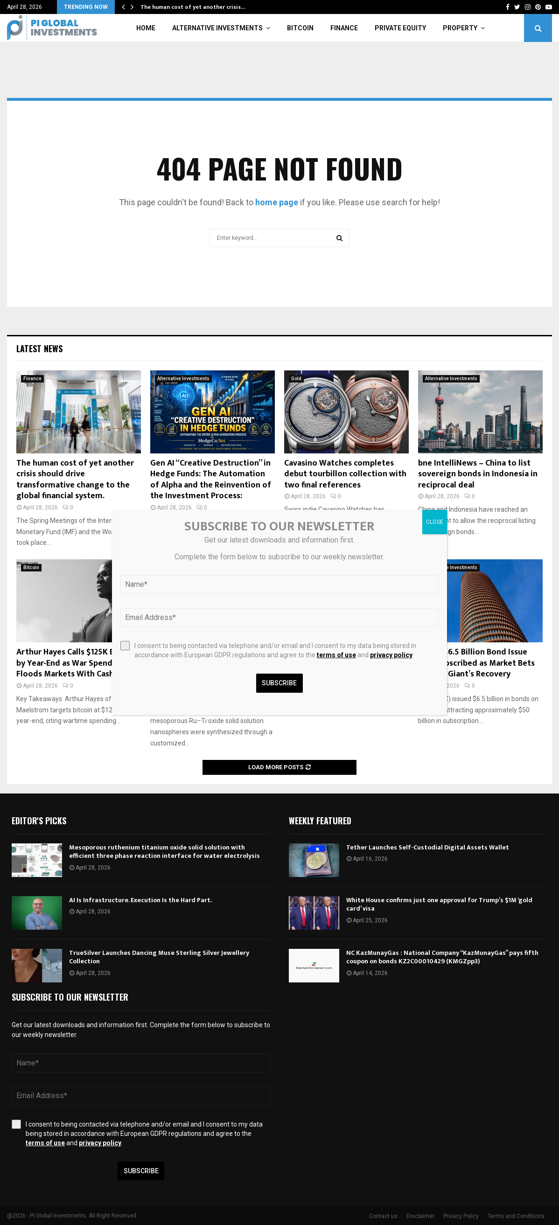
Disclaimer (420, 1216)
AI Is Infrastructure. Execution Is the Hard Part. (140, 900)
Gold (296, 378)
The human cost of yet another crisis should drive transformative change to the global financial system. (75, 479)
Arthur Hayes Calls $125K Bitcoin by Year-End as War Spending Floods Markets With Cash (76, 663)
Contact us (383, 1216)
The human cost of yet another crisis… (192, 7)
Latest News (39, 348)
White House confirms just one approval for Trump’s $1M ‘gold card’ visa (439, 904)
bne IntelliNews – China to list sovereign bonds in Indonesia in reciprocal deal (478, 474)
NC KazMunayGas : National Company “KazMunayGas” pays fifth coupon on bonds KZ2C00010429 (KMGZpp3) (442, 957)
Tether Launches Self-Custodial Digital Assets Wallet (427, 847)
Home (145, 28)
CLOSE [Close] (434, 522)
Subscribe (141, 1171)
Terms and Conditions (516, 1216)
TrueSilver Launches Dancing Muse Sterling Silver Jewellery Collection (159, 957)
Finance (344, 28)
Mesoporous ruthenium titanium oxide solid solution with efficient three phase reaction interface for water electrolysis (164, 851)
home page (276, 202)
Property (460, 28)
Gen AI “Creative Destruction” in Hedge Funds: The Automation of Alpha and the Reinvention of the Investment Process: (210, 479)
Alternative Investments (217, 28)
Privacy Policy (461, 1216)
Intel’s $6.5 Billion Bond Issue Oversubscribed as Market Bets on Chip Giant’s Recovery (476, 663)
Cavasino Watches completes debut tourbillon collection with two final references (345, 474)
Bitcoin (300, 28)
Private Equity (400, 28)
